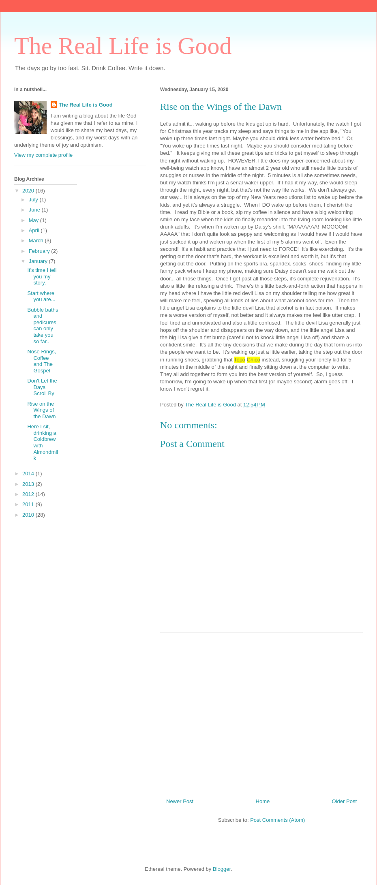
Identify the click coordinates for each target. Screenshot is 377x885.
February (40, 251)
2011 (29, 504)
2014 (29, 473)
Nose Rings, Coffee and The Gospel (41, 361)
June (35, 210)
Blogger (222, 869)
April (35, 230)
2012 (29, 494)
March (37, 240)
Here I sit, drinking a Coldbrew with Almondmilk (42, 442)
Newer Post (179, 801)
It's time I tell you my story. (41, 276)
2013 (29, 484)
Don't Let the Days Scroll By (42, 387)
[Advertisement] (261, 712)
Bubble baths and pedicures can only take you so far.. (42, 325)
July (34, 200)
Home (263, 801)
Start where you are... (41, 296)
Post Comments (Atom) (277, 820)
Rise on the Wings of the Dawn (41, 410)
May (34, 220)
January (39, 261)
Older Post (344, 801)
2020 (29, 191)
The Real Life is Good (123, 45)
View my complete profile (43, 155)
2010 (29, 515)
